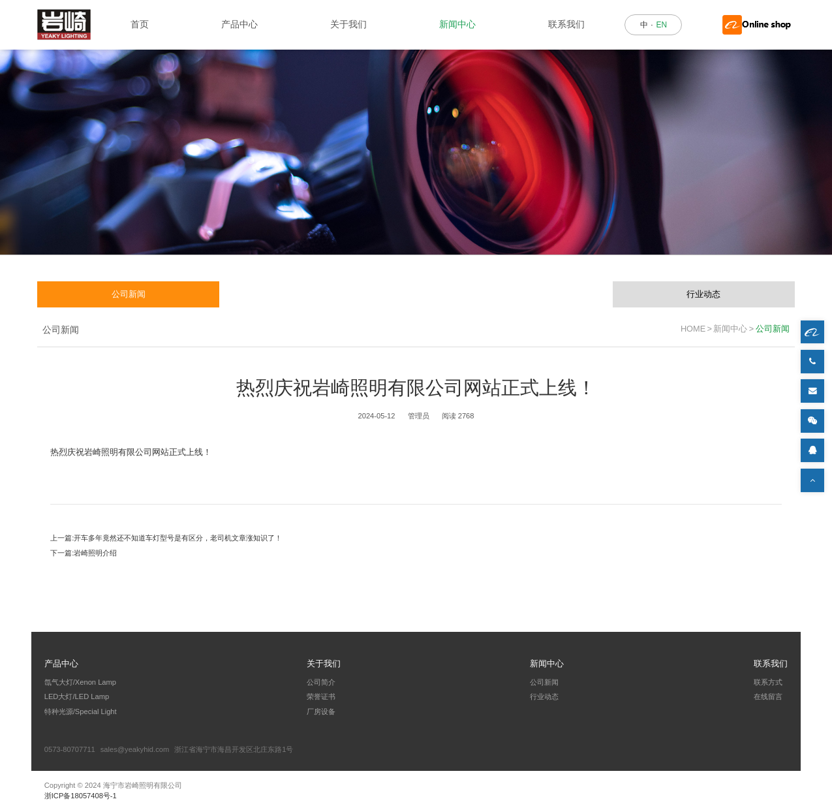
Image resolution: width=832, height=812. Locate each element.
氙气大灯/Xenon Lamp (80, 682)
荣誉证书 (321, 696)
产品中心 (239, 24)
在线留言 (768, 696)
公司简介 (321, 682)
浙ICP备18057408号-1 (80, 796)
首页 (140, 24)
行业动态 (703, 294)
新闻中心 (457, 24)
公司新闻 (129, 294)
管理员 (418, 416)
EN (661, 24)
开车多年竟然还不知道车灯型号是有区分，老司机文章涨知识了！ (178, 538)
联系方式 (768, 682)
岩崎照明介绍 (95, 553)
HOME (693, 329)
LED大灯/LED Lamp (76, 696)
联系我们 (566, 24)
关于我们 (348, 24)
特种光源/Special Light (80, 711)
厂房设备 (321, 711)
